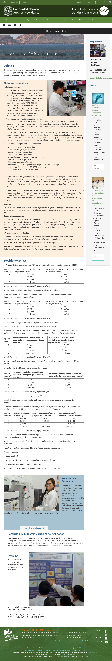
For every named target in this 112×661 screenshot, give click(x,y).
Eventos (74, 20)
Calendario (90, 20)
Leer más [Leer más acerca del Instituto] (58, 640)
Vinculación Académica (61, 20)
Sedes (38, 20)
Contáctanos (99, 641)
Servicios (47, 20)
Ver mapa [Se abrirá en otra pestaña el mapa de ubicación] (85, 640)
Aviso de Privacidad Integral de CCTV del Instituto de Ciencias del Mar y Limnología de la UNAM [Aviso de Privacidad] (54, 650)
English (25, 2)
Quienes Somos (15, 20)
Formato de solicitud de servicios (33, 528)
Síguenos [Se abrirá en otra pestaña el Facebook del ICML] (98, 630)
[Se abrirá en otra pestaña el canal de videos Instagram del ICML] (106, 639)
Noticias (81, 20)
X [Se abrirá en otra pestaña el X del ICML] (95, 634)
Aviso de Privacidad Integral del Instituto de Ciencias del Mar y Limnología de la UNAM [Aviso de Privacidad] (55, 648)
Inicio (6, 20)
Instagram (98, 637)
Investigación (28, 20)
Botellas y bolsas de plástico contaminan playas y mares (97, 110)
